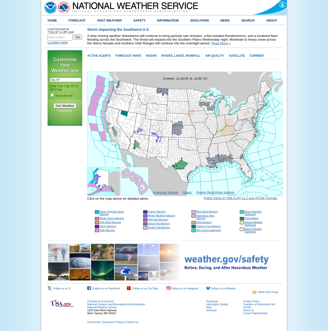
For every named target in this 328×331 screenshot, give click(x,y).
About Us (248, 310)
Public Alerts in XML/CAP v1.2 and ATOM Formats (240, 198)
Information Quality (217, 304)
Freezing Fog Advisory (208, 226)
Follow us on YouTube (142, 288)
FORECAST (77, 20)
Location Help (58, 42)
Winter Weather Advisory (161, 215)
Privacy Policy (65, 111)
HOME (52, 20)
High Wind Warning (110, 222)
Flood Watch (251, 218)
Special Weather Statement (254, 223)
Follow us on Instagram (182, 288)
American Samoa (165, 192)
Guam (187, 192)
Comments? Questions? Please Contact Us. (113, 322)
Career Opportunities (255, 313)
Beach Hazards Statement (253, 213)
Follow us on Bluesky (221, 288)
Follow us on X (59, 288)
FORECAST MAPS (128, 55)
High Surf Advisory (158, 219)
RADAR (151, 55)
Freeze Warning (156, 211)
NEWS (225, 20)
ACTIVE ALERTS (99, 55)
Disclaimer (212, 301)
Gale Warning (107, 230)
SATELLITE (237, 55)
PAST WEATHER (109, 20)
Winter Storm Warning (112, 218)
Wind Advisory (204, 222)
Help (209, 307)
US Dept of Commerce (100, 301)
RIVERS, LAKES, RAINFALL (180, 55)
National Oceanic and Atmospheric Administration (116, 304)
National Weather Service (102, 307)
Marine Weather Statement (253, 230)
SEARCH (247, 20)
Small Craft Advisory (159, 227)
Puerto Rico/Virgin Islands (215, 192)
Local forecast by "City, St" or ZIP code (61, 30)
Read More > (220, 43)
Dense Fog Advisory (159, 223)
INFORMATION (168, 20)
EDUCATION (200, 20)
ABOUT (271, 20)
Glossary (211, 310)
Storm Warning (108, 226)
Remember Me (64, 95)
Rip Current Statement (208, 230)
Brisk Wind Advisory (207, 211)
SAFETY (139, 20)
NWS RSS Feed (265, 292)
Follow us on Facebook (103, 288)
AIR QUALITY (214, 55)
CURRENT (256, 55)
